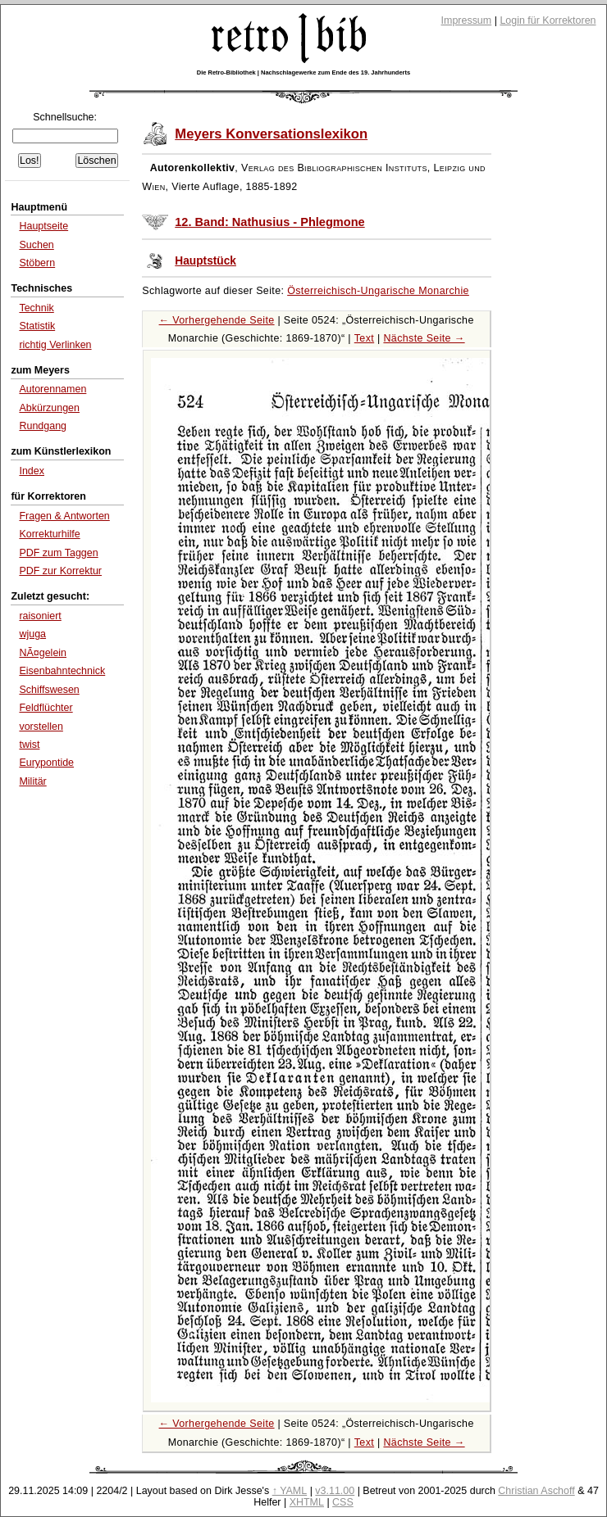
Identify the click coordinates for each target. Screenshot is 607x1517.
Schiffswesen (49, 689)
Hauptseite (43, 226)
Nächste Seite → (423, 338)
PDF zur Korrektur (60, 571)
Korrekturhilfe (49, 534)
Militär (32, 781)
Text (364, 338)
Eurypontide (46, 762)
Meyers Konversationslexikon (271, 134)
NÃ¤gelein (42, 653)
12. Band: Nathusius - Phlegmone (269, 222)
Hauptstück (205, 261)
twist (29, 744)
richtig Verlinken (55, 345)
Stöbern (37, 263)
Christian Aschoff (536, 1491)
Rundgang (42, 426)
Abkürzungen (49, 408)
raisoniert (40, 616)
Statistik (37, 326)
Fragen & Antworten (64, 516)
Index (31, 471)
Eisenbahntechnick (62, 671)
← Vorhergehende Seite (217, 320)
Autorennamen (52, 389)
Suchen (36, 245)
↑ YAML (290, 1491)
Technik (36, 308)
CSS (343, 1502)
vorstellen (40, 726)
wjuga (32, 634)
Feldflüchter (45, 707)
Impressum (466, 20)
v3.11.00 (334, 1491)
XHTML (307, 1502)
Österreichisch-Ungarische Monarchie (378, 291)
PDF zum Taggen (58, 553)
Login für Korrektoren (548, 20)
